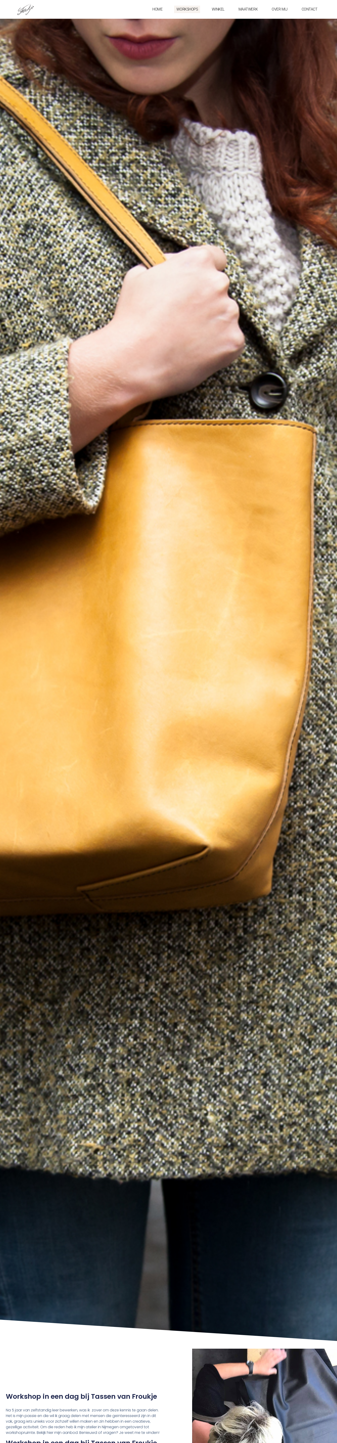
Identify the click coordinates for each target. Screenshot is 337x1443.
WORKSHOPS (187, 9)
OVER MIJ (279, 9)
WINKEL (218, 9)
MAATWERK (248, 9)
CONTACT (310, 9)
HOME (157, 9)
